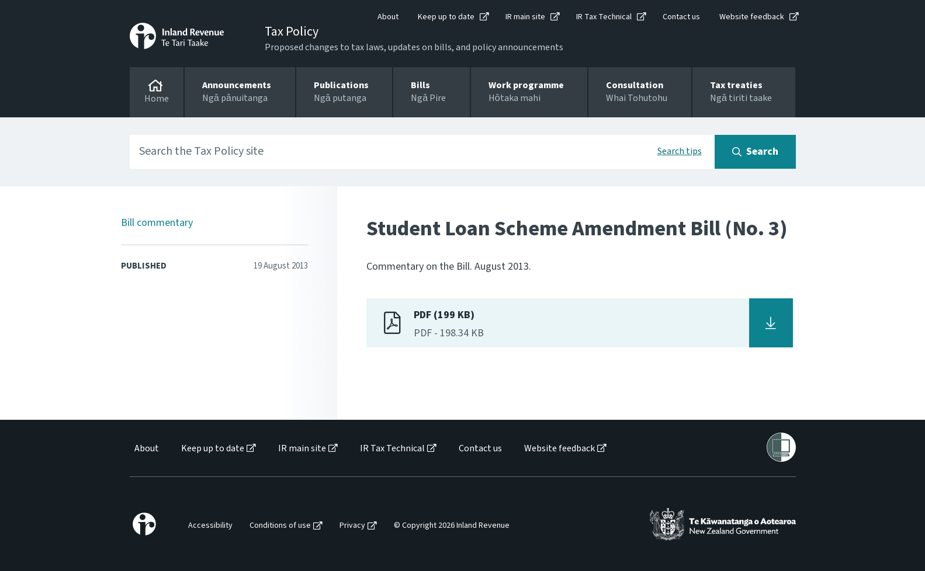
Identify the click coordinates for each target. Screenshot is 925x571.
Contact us (681, 17)
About (388, 17)
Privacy (352, 526)
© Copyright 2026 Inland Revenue (452, 526)
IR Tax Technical (604, 17)
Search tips (679, 151)
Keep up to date (446, 17)
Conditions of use (280, 526)
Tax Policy (291, 31)
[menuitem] (146, 448)
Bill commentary (157, 222)
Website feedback (751, 17)
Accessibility (210, 526)
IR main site (525, 17)
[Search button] (755, 152)
